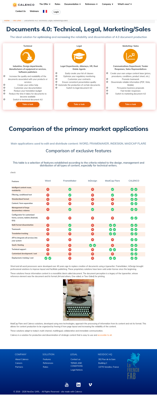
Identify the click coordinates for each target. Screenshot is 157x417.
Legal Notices (77, 370)
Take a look (27, 104)
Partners (19, 367)
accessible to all (105, 335)
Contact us (75, 359)
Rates (57, 4)
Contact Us (21, 11)
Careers (18, 363)
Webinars (34, 11)
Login (56, 12)
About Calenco (21, 359)
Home (7, 20)
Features (47, 359)
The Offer (17, 20)
